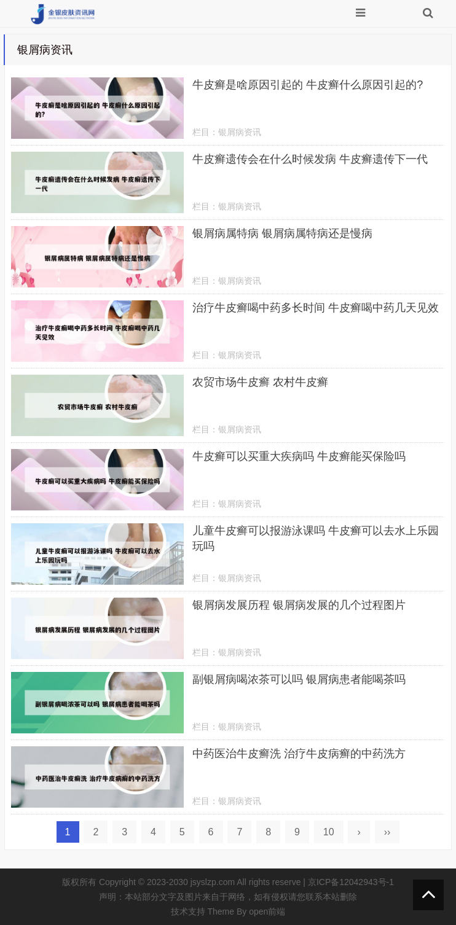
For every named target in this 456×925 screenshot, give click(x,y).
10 (328, 832)
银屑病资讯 (239, 132)
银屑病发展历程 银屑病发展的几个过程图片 (299, 605)
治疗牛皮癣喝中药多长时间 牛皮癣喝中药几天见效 (315, 308)
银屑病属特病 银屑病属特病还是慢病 (282, 233)
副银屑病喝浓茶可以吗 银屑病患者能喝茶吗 (299, 679)
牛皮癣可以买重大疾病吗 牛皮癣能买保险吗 (299, 456)
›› (387, 832)
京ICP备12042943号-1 (351, 882)
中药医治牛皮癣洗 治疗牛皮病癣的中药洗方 (299, 753)
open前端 (267, 911)
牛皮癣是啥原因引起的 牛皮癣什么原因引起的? (307, 85)
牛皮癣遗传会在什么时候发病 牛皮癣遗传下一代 (310, 159)
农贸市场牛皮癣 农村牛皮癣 (260, 382)
